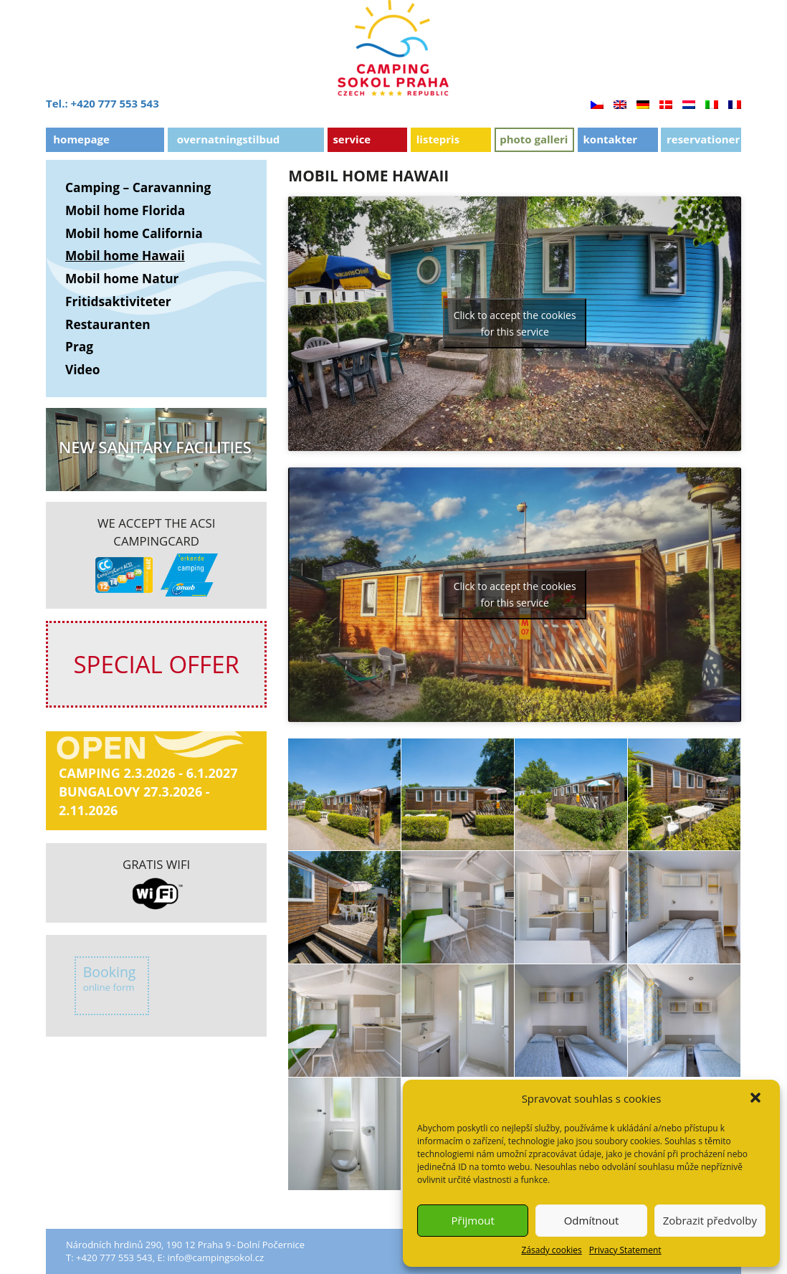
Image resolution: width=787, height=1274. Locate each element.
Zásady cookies (551, 1250)
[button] (756, 1099)
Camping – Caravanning (138, 187)
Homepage (81, 139)
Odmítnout (591, 1220)
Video (82, 369)
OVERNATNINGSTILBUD (228, 139)
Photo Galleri (534, 139)
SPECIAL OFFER (156, 664)
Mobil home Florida (125, 210)
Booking (109, 978)
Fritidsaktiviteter (118, 301)
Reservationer (703, 139)
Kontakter (610, 139)
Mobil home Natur (121, 278)
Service (352, 139)
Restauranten (108, 324)
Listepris (437, 139)
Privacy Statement (625, 1250)
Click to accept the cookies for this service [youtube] (515, 323)
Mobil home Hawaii (125, 255)
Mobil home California (134, 233)
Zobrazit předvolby (710, 1220)
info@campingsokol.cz (215, 1257)
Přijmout (473, 1220)
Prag (79, 346)
